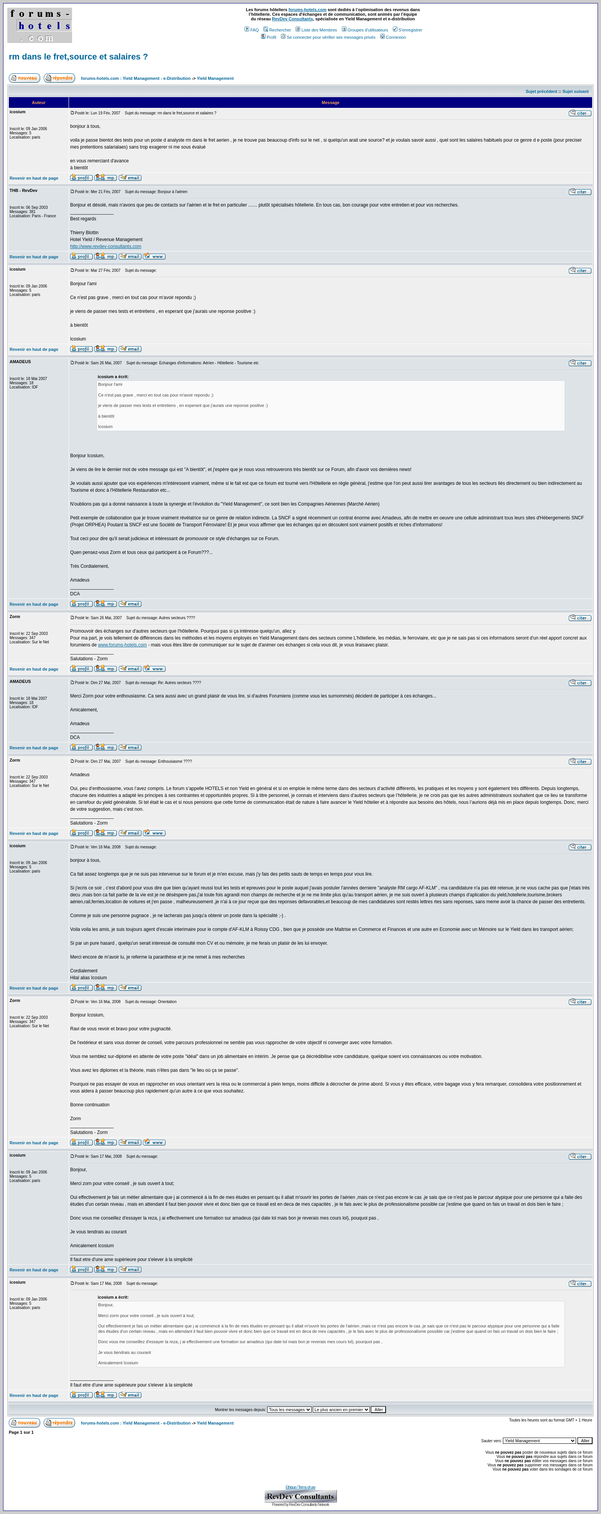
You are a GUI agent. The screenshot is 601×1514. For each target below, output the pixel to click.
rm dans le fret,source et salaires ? (78, 56)
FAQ (252, 30)
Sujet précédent (541, 91)
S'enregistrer (407, 30)
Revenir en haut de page (34, 178)
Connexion (393, 37)
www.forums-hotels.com (122, 645)
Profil (268, 37)
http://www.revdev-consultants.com (105, 246)
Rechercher (277, 30)
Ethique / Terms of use (300, 1487)
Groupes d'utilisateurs (365, 30)
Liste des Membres (316, 30)
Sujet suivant (575, 91)
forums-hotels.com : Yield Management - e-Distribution (135, 78)
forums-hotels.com (308, 9)
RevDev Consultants (292, 19)
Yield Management (215, 78)
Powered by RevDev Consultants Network (300, 1504)
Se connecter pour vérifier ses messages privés (328, 37)
